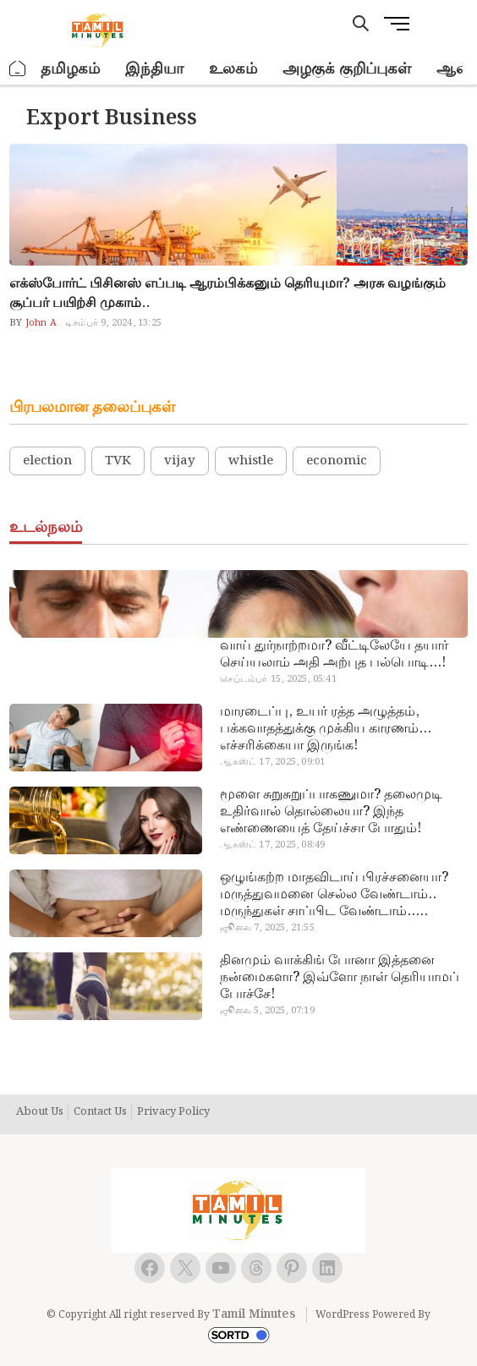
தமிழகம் (70, 69)
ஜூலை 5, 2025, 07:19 (267, 1010)
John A (40, 323)
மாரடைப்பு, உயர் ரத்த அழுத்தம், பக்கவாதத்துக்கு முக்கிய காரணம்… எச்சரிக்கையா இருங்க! (325, 729)
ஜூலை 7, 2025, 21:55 (267, 927)
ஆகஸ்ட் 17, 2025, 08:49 (272, 845)
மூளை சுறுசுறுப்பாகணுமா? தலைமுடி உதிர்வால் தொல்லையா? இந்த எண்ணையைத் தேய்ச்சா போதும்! (331, 812)
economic (336, 461)
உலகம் (233, 69)
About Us (39, 1112)
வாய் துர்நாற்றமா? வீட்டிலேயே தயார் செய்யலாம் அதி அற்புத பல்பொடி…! (334, 655)
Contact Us (100, 1112)
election (47, 461)
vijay (179, 461)
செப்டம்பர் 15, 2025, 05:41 (278, 679)
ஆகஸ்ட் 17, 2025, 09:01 (272, 762)
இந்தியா (154, 69)
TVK (118, 461)
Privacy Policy (173, 1112)
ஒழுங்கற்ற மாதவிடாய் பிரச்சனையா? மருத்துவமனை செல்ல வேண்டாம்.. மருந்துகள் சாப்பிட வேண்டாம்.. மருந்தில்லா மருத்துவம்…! (334, 895)
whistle (250, 461)
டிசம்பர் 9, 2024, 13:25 (113, 323)
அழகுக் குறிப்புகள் (346, 69)
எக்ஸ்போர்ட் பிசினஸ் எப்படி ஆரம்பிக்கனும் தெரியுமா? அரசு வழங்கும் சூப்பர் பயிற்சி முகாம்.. (227, 293)
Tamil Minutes (253, 1314)
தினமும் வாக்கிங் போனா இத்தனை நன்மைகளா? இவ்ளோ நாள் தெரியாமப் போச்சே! (339, 977)
